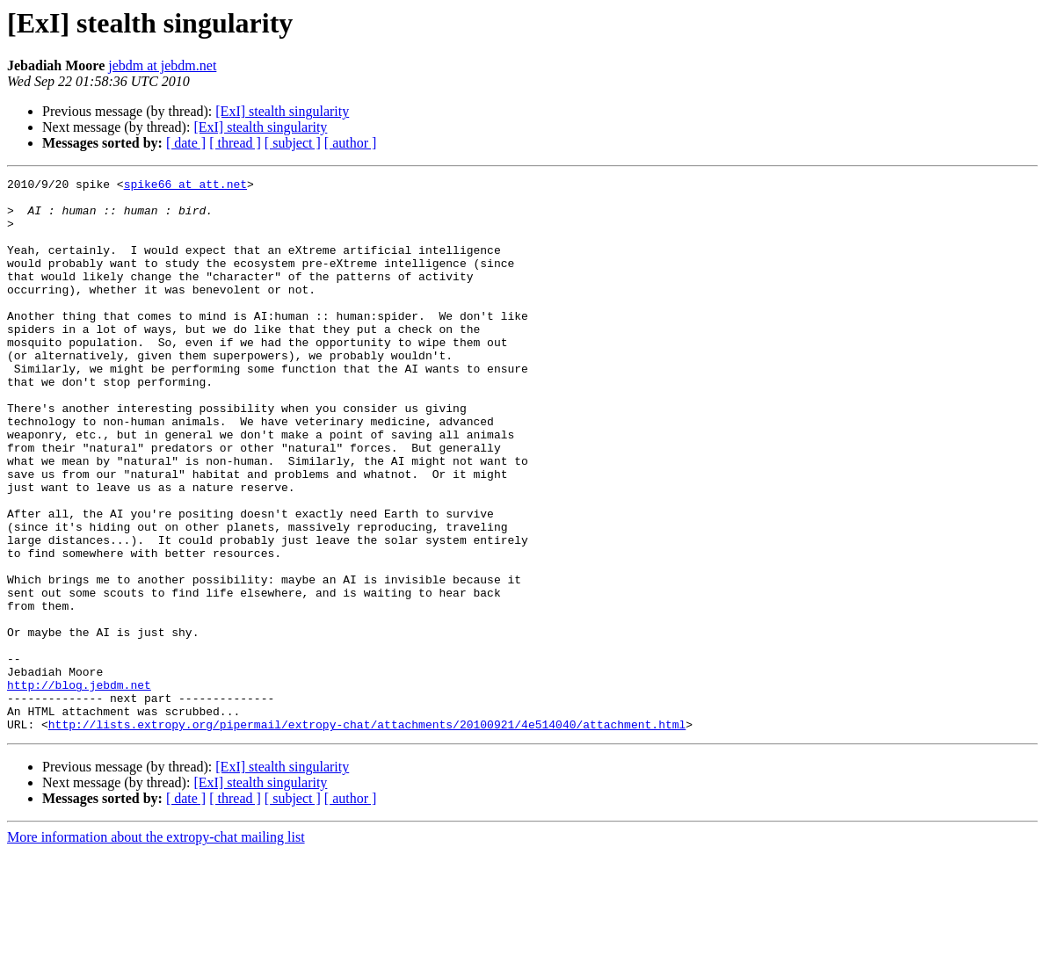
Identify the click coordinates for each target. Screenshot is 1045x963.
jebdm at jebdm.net (162, 65)
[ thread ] (235, 142)
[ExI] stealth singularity (282, 111)
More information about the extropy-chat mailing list (156, 947)
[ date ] (186, 142)
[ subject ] (293, 142)
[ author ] (350, 142)
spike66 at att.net (185, 186)
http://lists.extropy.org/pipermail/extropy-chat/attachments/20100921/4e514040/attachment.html (367, 835)
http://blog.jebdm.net (79, 787)
